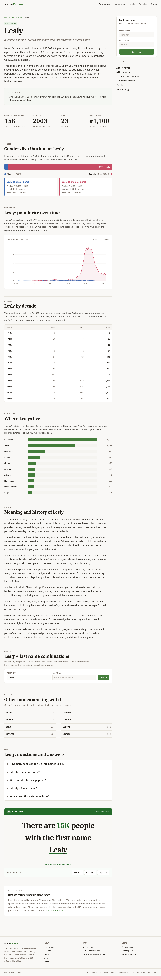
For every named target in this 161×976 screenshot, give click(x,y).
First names (104, 4)
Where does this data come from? (29, 796)
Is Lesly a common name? (25, 772)
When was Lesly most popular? (28, 780)
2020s (9, 398)
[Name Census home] (14, 4)
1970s (9, 368)
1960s (9, 362)
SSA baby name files (91, 950)
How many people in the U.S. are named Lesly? (37, 764)
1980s (9, 374)
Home (7, 17)
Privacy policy (128, 947)
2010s (9, 392)
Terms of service (129, 954)
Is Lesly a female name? (23, 788)
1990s (9, 380)
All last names (123, 72)
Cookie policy (127, 950)
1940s (9, 351)
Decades (143, 4)
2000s (9, 386)
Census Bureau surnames (94, 954)
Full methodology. (55, 910)
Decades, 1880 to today (127, 76)
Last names (119, 4)
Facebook (90, 872)
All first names (123, 67)
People (131, 4)
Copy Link (103, 872)
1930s (9, 345)
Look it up (136, 52)
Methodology (122, 89)
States (154, 4)
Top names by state (125, 80)
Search (104, 677)
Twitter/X (77, 872)
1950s (9, 357)
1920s (9, 338)
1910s (9, 333)
